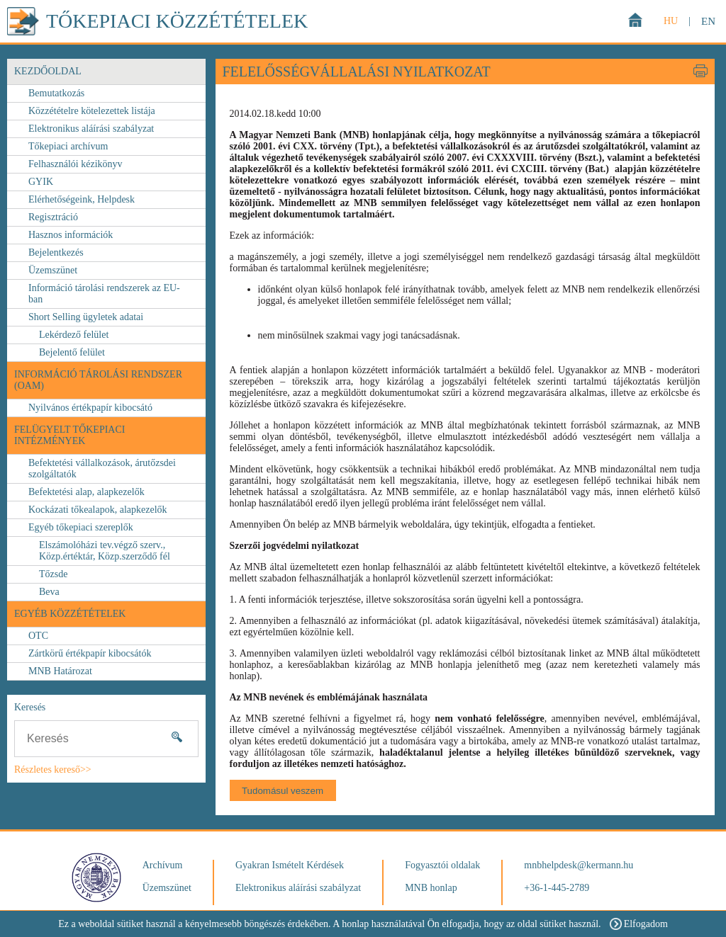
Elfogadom (639, 924)
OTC (38, 635)
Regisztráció (53, 217)
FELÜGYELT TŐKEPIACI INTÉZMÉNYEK (69, 435)
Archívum (163, 865)
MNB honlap (431, 887)
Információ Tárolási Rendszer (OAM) (98, 380)
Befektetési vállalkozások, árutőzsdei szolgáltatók (102, 468)
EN (708, 21)
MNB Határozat (60, 671)
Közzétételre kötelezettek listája (91, 111)
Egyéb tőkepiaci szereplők (80, 527)
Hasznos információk (70, 234)
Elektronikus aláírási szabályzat (91, 128)
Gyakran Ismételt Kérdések (289, 865)
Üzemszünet (52, 270)
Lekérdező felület (73, 334)
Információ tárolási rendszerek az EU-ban (104, 294)
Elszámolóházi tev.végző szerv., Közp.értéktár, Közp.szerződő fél (104, 551)
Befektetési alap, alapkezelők (86, 492)
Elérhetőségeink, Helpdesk (81, 199)
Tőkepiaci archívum (68, 146)
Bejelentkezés (56, 252)
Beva (49, 591)
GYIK (40, 181)
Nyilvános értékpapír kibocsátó (90, 407)
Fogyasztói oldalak (442, 865)
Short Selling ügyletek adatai (85, 317)
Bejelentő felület (72, 352)
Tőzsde (53, 574)
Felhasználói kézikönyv (75, 164)
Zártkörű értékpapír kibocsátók (89, 653)
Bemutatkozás (56, 93)
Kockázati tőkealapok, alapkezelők (97, 509)
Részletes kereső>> (52, 769)
